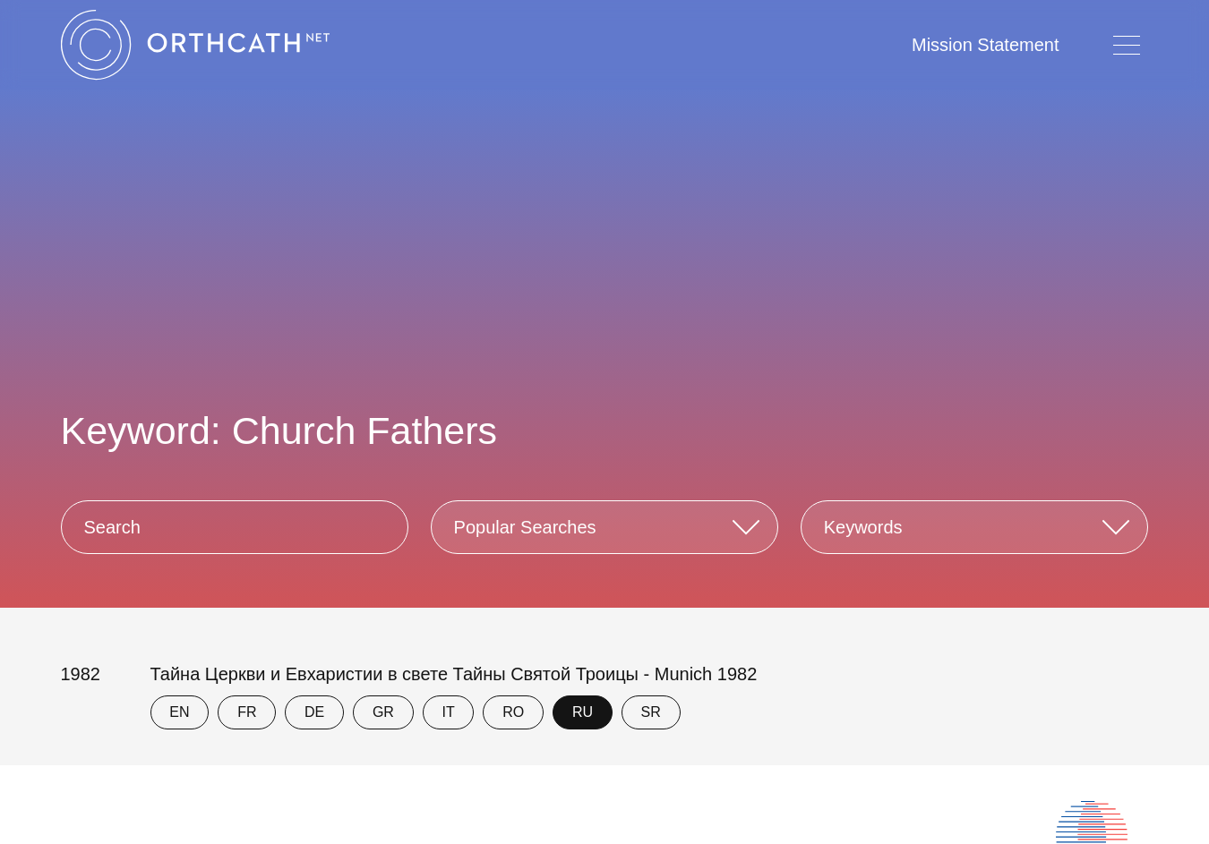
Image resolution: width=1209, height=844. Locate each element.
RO (513, 712)
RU (582, 712)
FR (246, 712)
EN (179, 712)
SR (651, 712)
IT (448, 712)
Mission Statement (985, 45)
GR (383, 712)
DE (314, 712)
